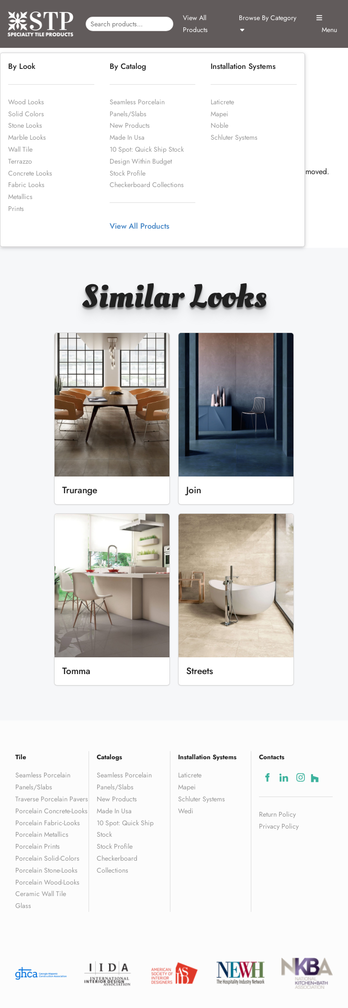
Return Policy (277, 814)
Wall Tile (20, 149)
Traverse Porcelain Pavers (51, 799)
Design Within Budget (141, 161)
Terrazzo (20, 161)
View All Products (195, 23)
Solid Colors (26, 114)
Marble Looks (27, 137)
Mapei (219, 114)
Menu (326, 24)
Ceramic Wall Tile (40, 893)
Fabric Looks (26, 184)
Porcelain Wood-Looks (47, 882)
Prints (16, 208)
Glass (23, 905)
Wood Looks (26, 102)
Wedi (185, 811)
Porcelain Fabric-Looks (47, 823)
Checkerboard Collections (147, 184)
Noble (219, 125)
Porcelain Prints (37, 846)
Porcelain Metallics (41, 834)
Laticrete (222, 102)
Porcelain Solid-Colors (47, 858)
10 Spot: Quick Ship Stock (147, 149)
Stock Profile (128, 173)
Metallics (20, 196)
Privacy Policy (279, 826)
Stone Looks (25, 125)
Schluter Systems (234, 137)
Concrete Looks (30, 173)
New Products (130, 125)
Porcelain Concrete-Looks (51, 811)
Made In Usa (127, 137)
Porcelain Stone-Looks (46, 870)
